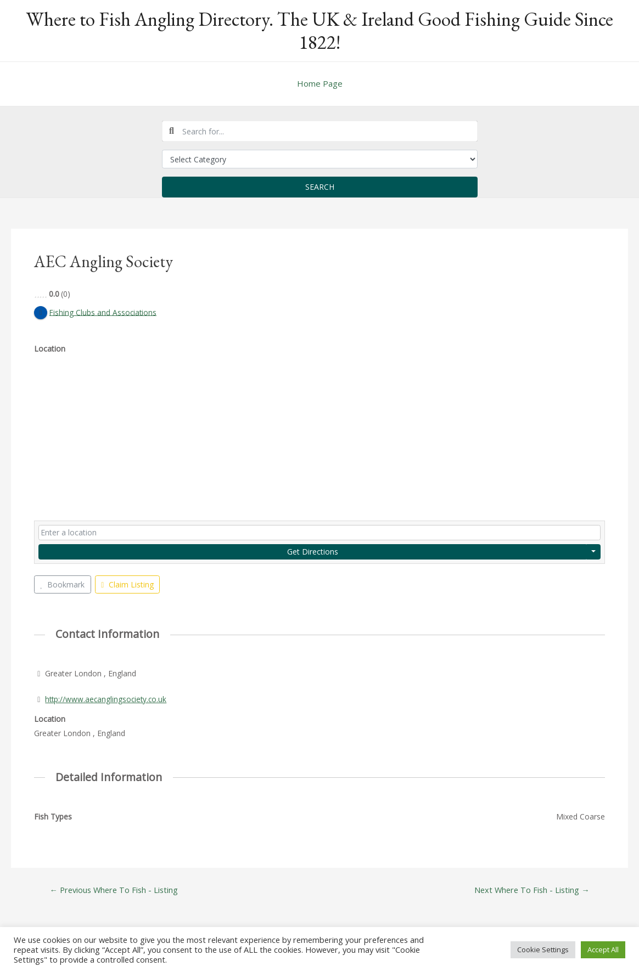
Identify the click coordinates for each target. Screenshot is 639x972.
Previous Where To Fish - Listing (115, 890)
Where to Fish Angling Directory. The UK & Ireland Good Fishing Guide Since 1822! (319, 30)
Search (319, 187)
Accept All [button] (603, 949)
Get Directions (312, 551)
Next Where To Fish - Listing (530, 890)
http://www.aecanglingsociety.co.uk (107, 699)
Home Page (320, 83)
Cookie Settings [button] (543, 949)
